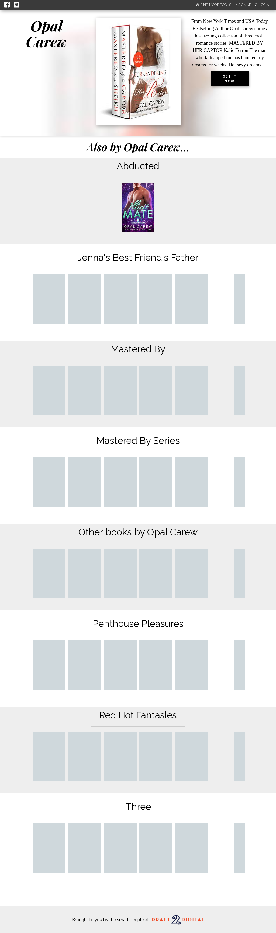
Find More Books (213, 5)
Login (261, 5)
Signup (242, 5)
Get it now (230, 79)
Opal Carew (46, 33)
